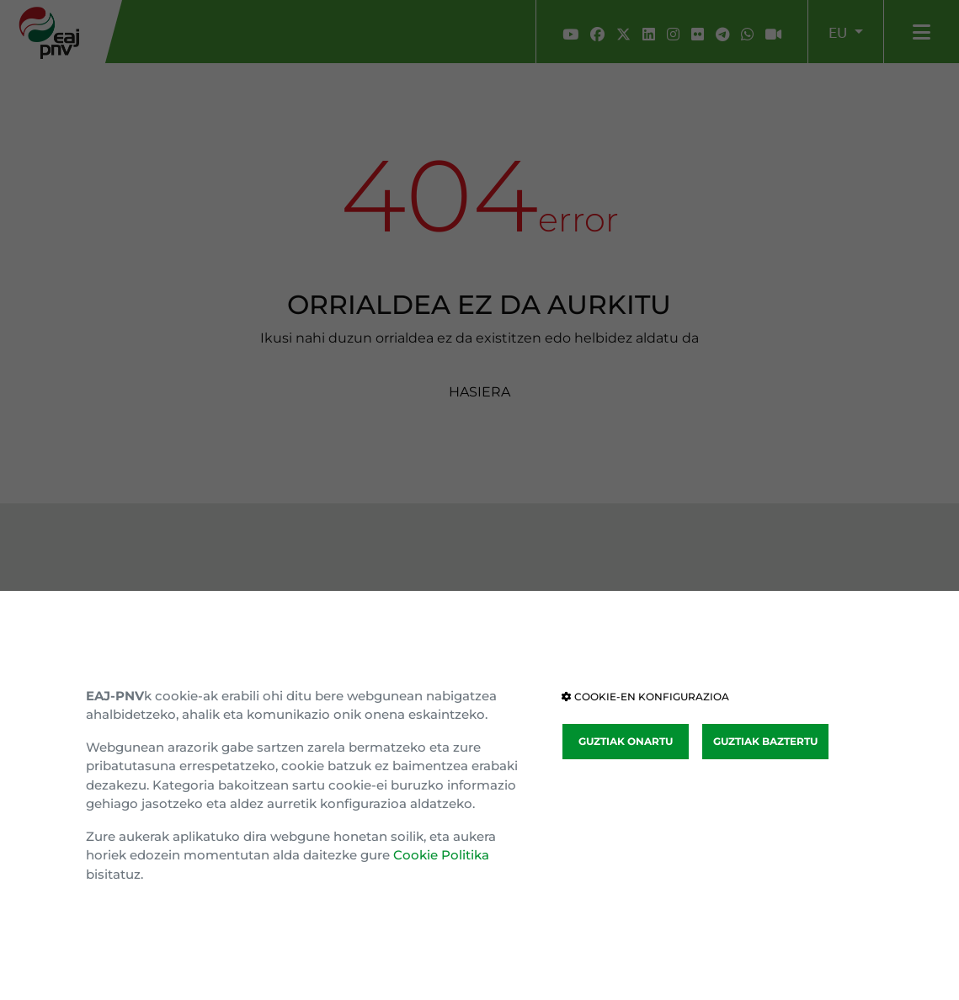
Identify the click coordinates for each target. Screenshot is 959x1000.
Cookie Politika (441, 855)
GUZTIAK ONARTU (625, 741)
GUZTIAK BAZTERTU (765, 741)
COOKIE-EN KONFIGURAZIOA (645, 696)
